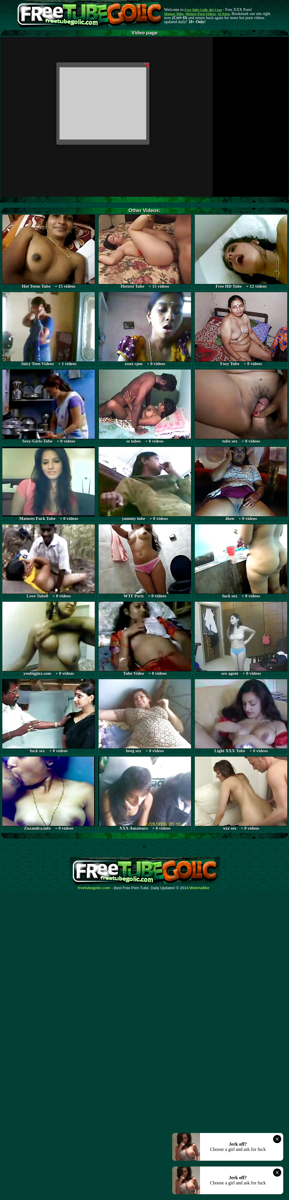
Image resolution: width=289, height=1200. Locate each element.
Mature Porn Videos (201, 14)
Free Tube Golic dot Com (203, 10)
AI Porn (224, 14)
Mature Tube (174, 14)
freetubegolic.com (94, 888)
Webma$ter (200, 888)
